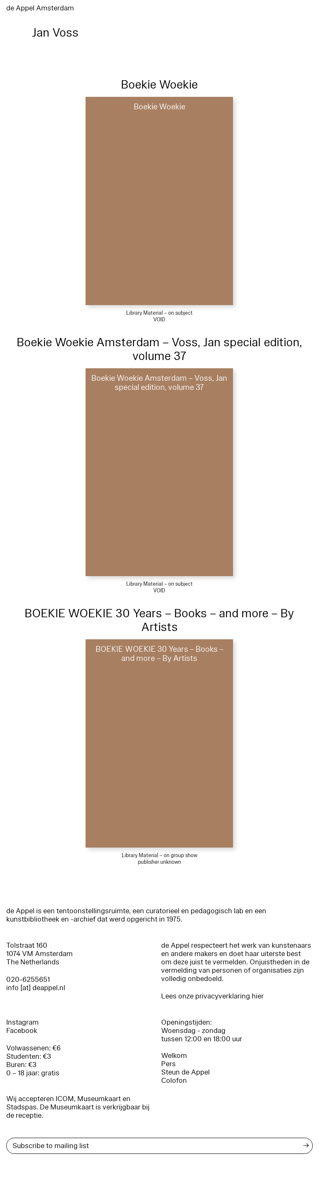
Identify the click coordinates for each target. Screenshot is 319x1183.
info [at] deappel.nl (35, 988)
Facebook (21, 1030)
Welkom (174, 1055)
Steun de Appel (185, 1072)
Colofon (174, 1080)
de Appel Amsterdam (40, 8)
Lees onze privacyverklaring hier (212, 996)
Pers (168, 1064)
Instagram (22, 1022)
